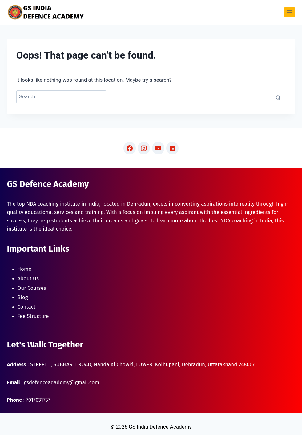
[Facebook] (129, 148)
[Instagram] (144, 148)
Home (24, 269)
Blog (23, 297)
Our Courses (32, 288)
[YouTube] (158, 148)
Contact (27, 307)
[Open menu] (289, 12)
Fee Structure (33, 316)
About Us (28, 278)
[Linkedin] (172, 148)
